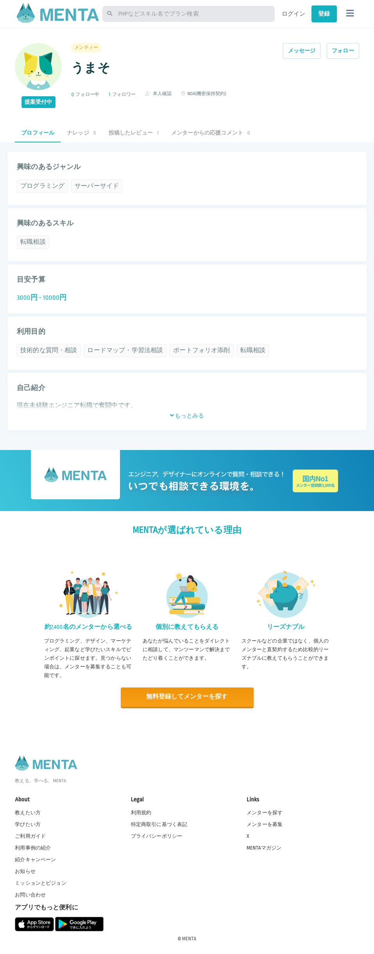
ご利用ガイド (30, 835)
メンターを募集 (265, 823)
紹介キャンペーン (35, 859)
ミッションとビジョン (40, 882)
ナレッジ (81, 133)
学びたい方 (28, 823)
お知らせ (25, 870)
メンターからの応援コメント (210, 133)
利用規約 (141, 812)
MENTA (189, 938)
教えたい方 (28, 812)
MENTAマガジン (264, 847)
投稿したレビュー (134, 133)
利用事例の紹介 (33, 847)
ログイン (294, 14)
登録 (324, 14)
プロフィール (37, 133)
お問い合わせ (30, 894)
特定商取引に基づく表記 (159, 823)
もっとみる (187, 415)
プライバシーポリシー (157, 835)
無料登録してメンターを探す (187, 696)
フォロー (343, 51)
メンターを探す (265, 812)
